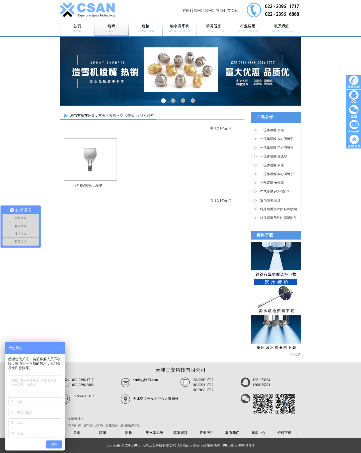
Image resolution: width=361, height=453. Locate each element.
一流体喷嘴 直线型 (273, 156)
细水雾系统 (154, 433)
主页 (101, 115)
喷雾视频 (180, 433)
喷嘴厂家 (74, 425)
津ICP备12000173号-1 (238, 445)
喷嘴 (112, 115)
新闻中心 (258, 433)
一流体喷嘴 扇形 (272, 130)
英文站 (232, 11)
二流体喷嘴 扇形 (272, 165)
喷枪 (128, 433)
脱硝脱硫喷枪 (130, 425)
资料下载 (284, 433)
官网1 (187, 11)
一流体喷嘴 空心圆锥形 (277, 147)
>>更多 (296, 354)
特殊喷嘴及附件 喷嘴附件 (278, 218)
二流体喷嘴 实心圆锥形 (277, 174)
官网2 (198, 11)
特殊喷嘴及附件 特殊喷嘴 (278, 209)
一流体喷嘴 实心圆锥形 (277, 139)
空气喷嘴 (127, 115)
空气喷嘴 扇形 (270, 200)
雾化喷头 (111, 425)
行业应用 (207, 433)
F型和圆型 (146, 115)
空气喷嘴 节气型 (272, 183)
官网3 (209, 11)
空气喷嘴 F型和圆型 (274, 191)
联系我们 (232, 433)
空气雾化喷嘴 (93, 425)
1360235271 (261, 385)
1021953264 (261, 380)
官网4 (220, 11)
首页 (76, 433)
